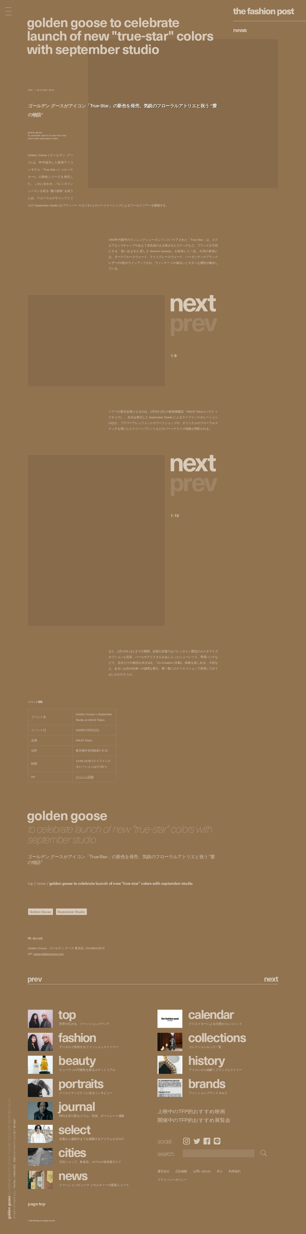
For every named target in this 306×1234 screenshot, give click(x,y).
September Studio (71, 911)
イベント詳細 (84, 776)
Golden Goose (40, 911)
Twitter (197, 1141)
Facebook (207, 1141)
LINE (217, 1141)
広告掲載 (181, 1171)
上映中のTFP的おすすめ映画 (191, 1111)
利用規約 (235, 1171)
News (240, 29)
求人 (220, 1171)
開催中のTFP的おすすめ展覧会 (193, 1120)
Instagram (186, 1141)
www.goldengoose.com (49, 953)
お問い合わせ (202, 1171)
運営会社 (163, 1171)
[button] (194, 301)
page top (36, 1203)
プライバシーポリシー (172, 1180)
